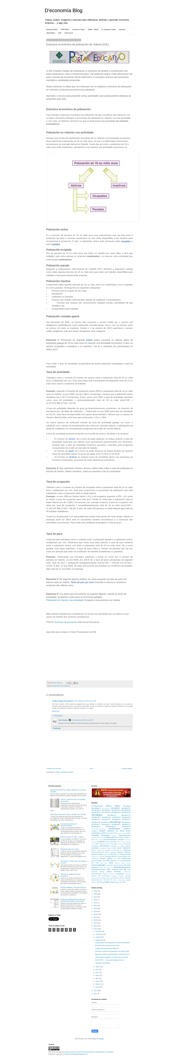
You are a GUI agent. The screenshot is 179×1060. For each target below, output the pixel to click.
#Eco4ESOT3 (106, 810)
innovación (119, 860)
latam (105, 863)
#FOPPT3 (104, 833)
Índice (100, 861)
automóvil (103, 837)
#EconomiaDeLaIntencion (98, 829)
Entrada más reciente (54, 768)
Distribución (127, 848)
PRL (99, 876)
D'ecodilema (95, 846)
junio (97, 972)
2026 (95, 891)
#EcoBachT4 (95, 819)
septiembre (99, 940)
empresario (107, 854)
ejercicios (94, 854)
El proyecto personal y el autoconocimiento (69, 825)
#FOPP (128, 831)
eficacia (107, 852)
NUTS (101, 867)
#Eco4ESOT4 (115, 810)
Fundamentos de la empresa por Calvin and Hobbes (112, 943)
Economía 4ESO (51, 29)
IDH (115, 858)
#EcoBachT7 (126, 819)
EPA (115, 854)
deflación (128, 846)
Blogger (101, 1039)
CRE (92, 844)
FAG (98, 856)
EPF (118, 854)
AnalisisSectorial (95, 837)
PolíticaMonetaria (96, 873)
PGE (120, 869)
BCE (113, 837)
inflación (113, 861)
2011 (95, 993)
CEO (92, 839)
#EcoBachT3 (126, 817)
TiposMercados (121, 880)
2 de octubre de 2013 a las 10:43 (85, 701)
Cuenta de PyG (104, 844)
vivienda (117, 882)
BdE (116, 837)
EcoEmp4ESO (100, 850)
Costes (119, 841)
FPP (116, 856)
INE (108, 861)
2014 (95, 926)
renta (97, 878)
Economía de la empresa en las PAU (107, 945)
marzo (97, 981)
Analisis (114, 835)
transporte (94, 882)
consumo (93, 841)
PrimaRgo (128, 873)
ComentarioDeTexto (110, 839)
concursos (128, 839)
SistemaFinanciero (97, 880)
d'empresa (113, 846)
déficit (122, 846)
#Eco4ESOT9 (126, 812)
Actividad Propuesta (100, 835)
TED (108, 880)
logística (117, 863)
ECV (121, 850)
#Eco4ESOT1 (126, 808)
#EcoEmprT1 (126, 822)
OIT (112, 867)
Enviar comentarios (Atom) (64, 772)
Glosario (103, 858)
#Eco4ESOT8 (115, 812)
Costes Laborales (126, 841)
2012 (95, 990)
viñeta (112, 882)
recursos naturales (124, 876)
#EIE (117, 831)
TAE (104, 880)
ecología (107, 850)
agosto (97, 966)
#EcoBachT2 (116, 817)
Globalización (95, 858)
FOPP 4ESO (65, 29)
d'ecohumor (104, 846)
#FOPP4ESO (95, 833)
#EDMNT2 (127, 829)
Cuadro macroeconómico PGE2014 (107, 948)
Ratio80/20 (114, 876)
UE (98, 882)
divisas (93, 850)
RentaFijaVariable (104, 878)
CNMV (97, 839)
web (121, 882)
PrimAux (94, 876)
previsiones (120, 874)
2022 (95, 903)
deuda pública (111, 848)
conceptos (120, 839)
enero (97, 987)
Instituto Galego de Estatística (63, 701)
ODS (108, 867)
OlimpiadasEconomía (122, 867)
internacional (126, 861)
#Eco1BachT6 (96, 808)
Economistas (115, 850)
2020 (95, 908)
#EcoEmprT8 (126, 826)
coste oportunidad (110, 841)
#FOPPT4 (111, 833)
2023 (95, 900)
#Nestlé (125, 833)
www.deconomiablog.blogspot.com (75, 1054)
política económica (114, 871)
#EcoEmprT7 (111, 826)
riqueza (111, 878)
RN (115, 878)
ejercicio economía (124, 852)
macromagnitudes (98, 865)
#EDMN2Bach (114, 829)
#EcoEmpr (115, 822)
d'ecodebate (127, 844)
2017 (95, 917)
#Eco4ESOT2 (96, 810)
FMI (113, 856)
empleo (100, 854)
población (67, 686)
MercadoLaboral (118, 865)
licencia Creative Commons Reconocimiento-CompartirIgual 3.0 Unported (89, 1052)
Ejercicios (122, 29)
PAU (109, 869)
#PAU (129, 833)
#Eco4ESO (115, 808)
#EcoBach (96, 815)
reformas (93, 878)
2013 (95, 929)
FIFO (103, 856)
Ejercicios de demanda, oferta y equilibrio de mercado (68, 814)
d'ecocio (120, 844)
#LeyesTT (119, 833)
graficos (109, 858)
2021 (95, 906)
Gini (129, 856)
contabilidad (101, 842)
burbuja (120, 837)
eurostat (128, 854)
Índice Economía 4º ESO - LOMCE (72, 837)
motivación (95, 867)
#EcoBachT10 (126, 815)
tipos (115, 880)
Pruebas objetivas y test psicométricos (73, 887)
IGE (62, 686)
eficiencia (113, 852)
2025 (95, 894)
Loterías (128, 863)
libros (111, 863)
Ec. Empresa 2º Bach (109, 29)
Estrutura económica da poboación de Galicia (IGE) (112, 951)
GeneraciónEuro (123, 856)
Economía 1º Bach (78, 29)
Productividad (106, 876)
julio (97, 969)
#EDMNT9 (110, 831)
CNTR (101, 839)
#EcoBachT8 (95, 822)
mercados (127, 865)
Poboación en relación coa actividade (64, 600)
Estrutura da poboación (66, 622)
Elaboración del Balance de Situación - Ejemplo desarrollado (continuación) (73, 900)
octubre (98, 937)
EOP (59, 33)
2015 (95, 923)
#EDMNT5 (102, 831)
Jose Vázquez (63, 720)
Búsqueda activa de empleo (70, 849)
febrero (98, 984)
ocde (105, 867)
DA (118, 846)
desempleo (95, 848)
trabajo (128, 880)
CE (130, 837)
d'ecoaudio (114, 844)
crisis (96, 844)
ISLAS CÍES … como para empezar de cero (109, 960)
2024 (95, 897)
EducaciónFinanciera (97, 852)
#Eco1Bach (127, 806)
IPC (92, 863)
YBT (124, 882)
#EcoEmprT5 (126, 824)
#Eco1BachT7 (106, 808)
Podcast (102, 871)
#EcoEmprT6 (95, 826)
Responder (56, 711)
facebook (93, 856)
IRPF (97, 863)
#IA (115, 833)
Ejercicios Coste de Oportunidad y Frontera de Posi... (112, 954)
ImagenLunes (126, 858)
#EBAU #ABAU (113, 806)
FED (100, 856)
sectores (121, 878)
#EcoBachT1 (112, 815)
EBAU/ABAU (50, 33)
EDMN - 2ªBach (93, 29)
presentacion (112, 873)
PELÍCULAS (69, 33)
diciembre (98, 931)
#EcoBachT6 (116, 819)
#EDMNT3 (94, 831)
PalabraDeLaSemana (98, 869)
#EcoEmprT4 (116, 824)
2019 (95, 911)
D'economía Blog (63, 10)
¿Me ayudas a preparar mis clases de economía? (111, 957)
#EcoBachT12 (106, 817)
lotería (123, 863)
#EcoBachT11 (56, 686)
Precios (105, 873)
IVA (102, 863)
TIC (112, 880)
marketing (109, 865)
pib (125, 869)
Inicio (91, 768)
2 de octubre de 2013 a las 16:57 (82, 720)
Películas (115, 869)
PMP (129, 869)
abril (97, 978)
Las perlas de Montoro (102, 963)
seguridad (128, 878)
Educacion (127, 850)
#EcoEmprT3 (106, 824)
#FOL (122, 831)
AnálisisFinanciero (124, 835)
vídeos (107, 882)
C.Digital (125, 837)
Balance (108, 837)
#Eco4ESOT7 (106, 812)
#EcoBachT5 (106, 819)
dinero (119, 848)
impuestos (94, 860)
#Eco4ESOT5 (126, 810)
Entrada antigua (127, 768)
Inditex (104, 860)
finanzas (108, 856)
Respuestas (58, 716)
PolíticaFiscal (127, 871)
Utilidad (102, 882)
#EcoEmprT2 (95, 824)
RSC (117, 878)
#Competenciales (97, 806)
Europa (122, 854)
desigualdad (103, 848)
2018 (95, 914)
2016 (95, 920)
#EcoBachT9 (105, 822)
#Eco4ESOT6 (96, 812)
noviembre (99, 934)
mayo (97, 975)
